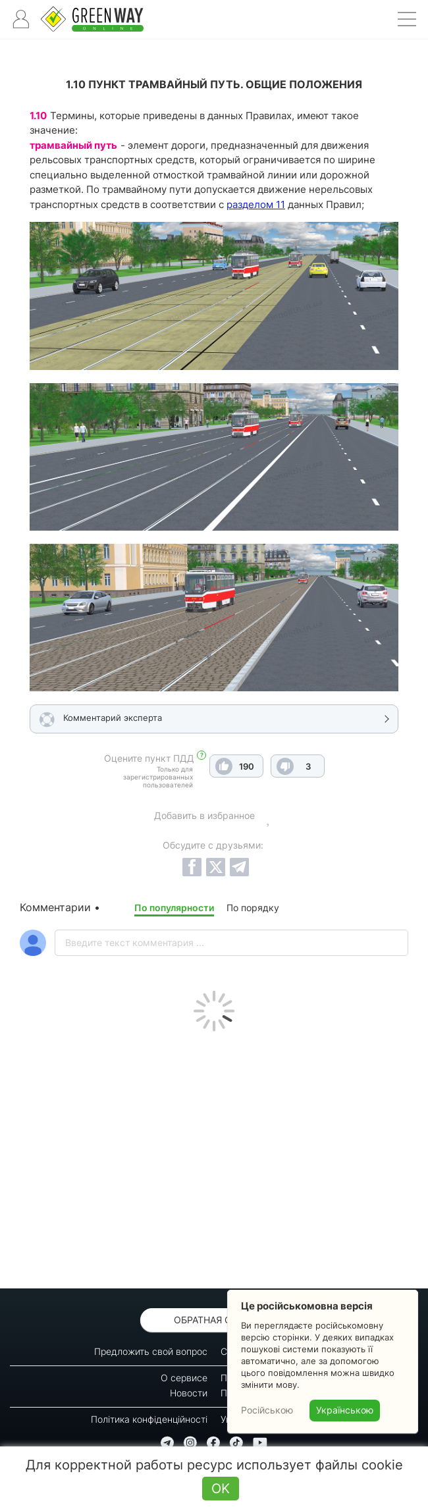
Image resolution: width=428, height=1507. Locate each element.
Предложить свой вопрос (150, 1351)
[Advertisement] (214, 1157)
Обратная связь (214, 1319)
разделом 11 (256, 204)
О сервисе (184, 1378)
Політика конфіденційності (149, 1419)
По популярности (174, 907)
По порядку (253, 907)
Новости (188, 1393)
